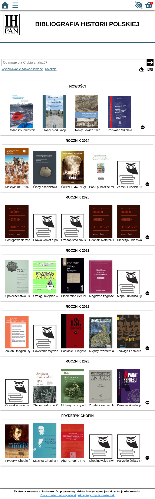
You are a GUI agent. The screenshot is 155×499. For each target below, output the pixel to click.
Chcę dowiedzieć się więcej (58, 495)
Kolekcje (50, 69)
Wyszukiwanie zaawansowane (22, 69)
